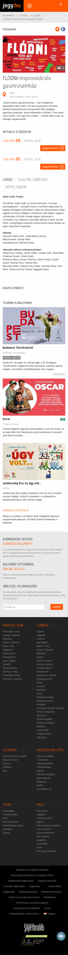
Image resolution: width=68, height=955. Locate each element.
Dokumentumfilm (46, 832)
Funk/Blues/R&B (11, 675)
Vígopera (41, 737)
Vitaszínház (43, 730)
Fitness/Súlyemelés (13, 825)
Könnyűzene (9, 657)
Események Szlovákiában (26, 908)
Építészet (42, 781)
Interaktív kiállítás (46, 774)
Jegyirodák (9, 891)
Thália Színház (10, 424)
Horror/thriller (44, 829)
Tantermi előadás (46, 722)
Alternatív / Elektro (12, 679)
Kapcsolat (34, 886)
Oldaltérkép (50, 897)
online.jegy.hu (14, 569)
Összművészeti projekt (14, 756)
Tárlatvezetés (44, 767)
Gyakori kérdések (47, 880)
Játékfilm (41, 840)
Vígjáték (41, 635)
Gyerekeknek (44, 778)
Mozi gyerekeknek (46, 851)
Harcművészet (10, 821)
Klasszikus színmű (46, 675)
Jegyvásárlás (50, 148)
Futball (6, 832)
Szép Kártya (54, 886)
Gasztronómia (10, 759)
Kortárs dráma (44, 668)
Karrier (47, 908)
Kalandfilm (42, 843)
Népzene (7, 638)
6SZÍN (6, 488)
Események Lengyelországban (32, 902)
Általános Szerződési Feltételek (32, 869)
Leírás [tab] (8, 180)
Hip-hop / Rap (10, 671)
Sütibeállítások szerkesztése (24, 913)
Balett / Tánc (43, 646)
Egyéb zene (9, 653)
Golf (5, 818)
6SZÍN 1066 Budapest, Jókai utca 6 (23, 95)
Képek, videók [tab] (16, 187)
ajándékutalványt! (17, 544)
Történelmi (42, 759)
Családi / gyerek (11, 635)
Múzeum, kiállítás (50, 750)
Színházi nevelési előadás (50, 708)
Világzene (8, 649)
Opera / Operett (11, 642)
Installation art (44, 789)
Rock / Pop (8, 646)
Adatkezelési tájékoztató (21, 880)
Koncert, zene (13, 625)
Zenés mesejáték (46, 711)
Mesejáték (42, 642)
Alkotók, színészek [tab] (33, 180)
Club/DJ (7, 664)
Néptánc (41, 726)
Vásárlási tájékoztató (14, 886)
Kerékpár (7, 829)
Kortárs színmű (45, 664)
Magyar (49, 913)
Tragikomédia (44, 733)
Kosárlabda (9, 811)
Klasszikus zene (11, 631)
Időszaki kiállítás (45, 756)
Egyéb (40, 631)
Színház (43, 625)
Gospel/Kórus (10, 668)
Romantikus (43, 836)
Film (5, 770)
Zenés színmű (44, 660)
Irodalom (41, 704)
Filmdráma (42, 811)
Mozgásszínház (45, 700)
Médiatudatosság (28, 891)
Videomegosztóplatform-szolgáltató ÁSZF (32, 875)
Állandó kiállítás (45, 763)
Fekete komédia (45, 697)
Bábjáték (41, 653)
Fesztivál (10, 750)
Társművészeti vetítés (48, 825)
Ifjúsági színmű (45, 679)
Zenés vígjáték (44, 719)
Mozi (40, 805)
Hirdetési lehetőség (51, 891)
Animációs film (44, 818)
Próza (40, 682)
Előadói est (42, 671)
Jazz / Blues (9, 660)
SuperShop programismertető (24, 897)
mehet (57, 607)
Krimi (39, 693)
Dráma (40, 657)
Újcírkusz (41, 715)
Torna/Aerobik (10, 814)
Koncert (7, 763)
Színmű (41, 686)
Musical (41, 638)
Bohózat (41, 690)
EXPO (40, 785)
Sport (7, 805)
